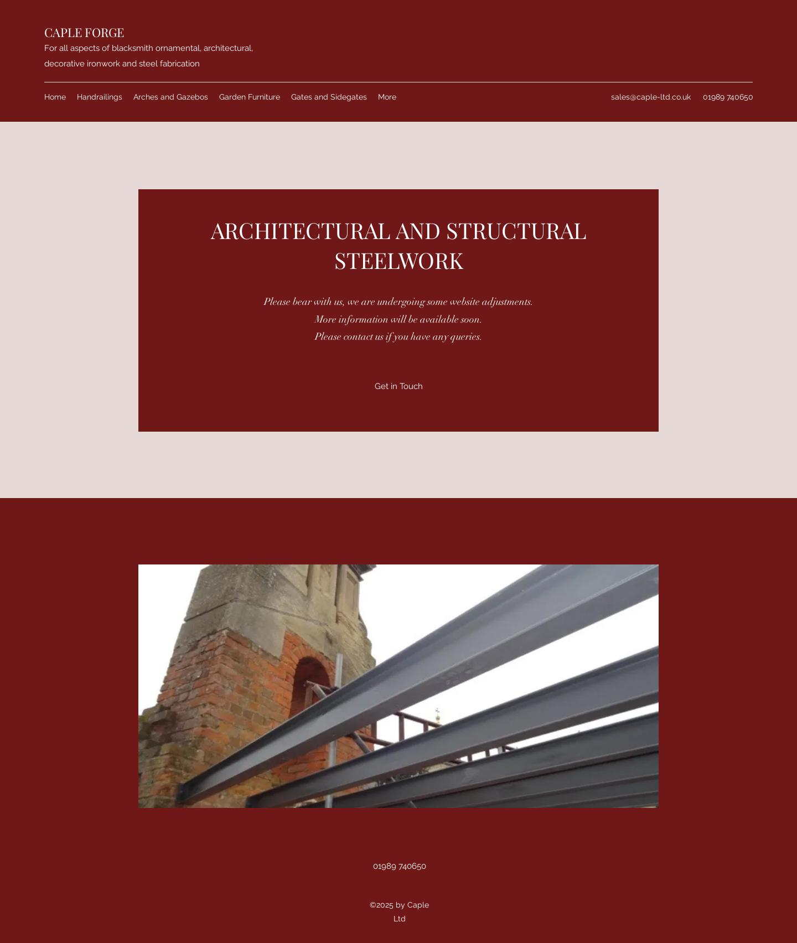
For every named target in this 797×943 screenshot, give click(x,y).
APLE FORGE (88, 32)
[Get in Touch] (399, 386)
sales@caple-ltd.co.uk (651, 96)
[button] (398, 686)
